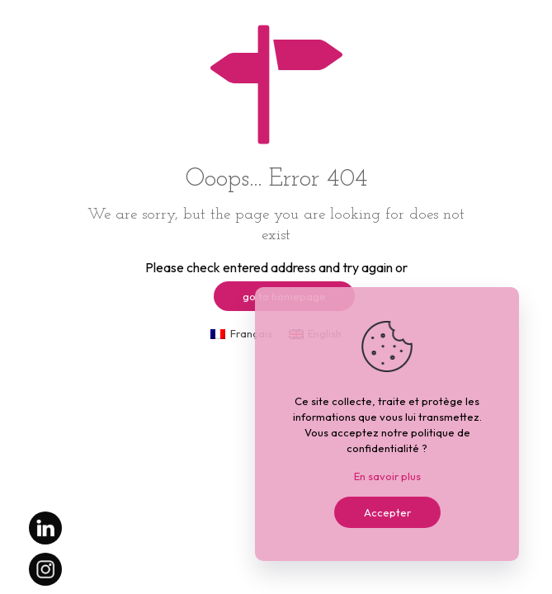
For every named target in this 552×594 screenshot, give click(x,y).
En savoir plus (387, 476)
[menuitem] (241, 333)
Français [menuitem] (251, 333)
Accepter (387, 512)
